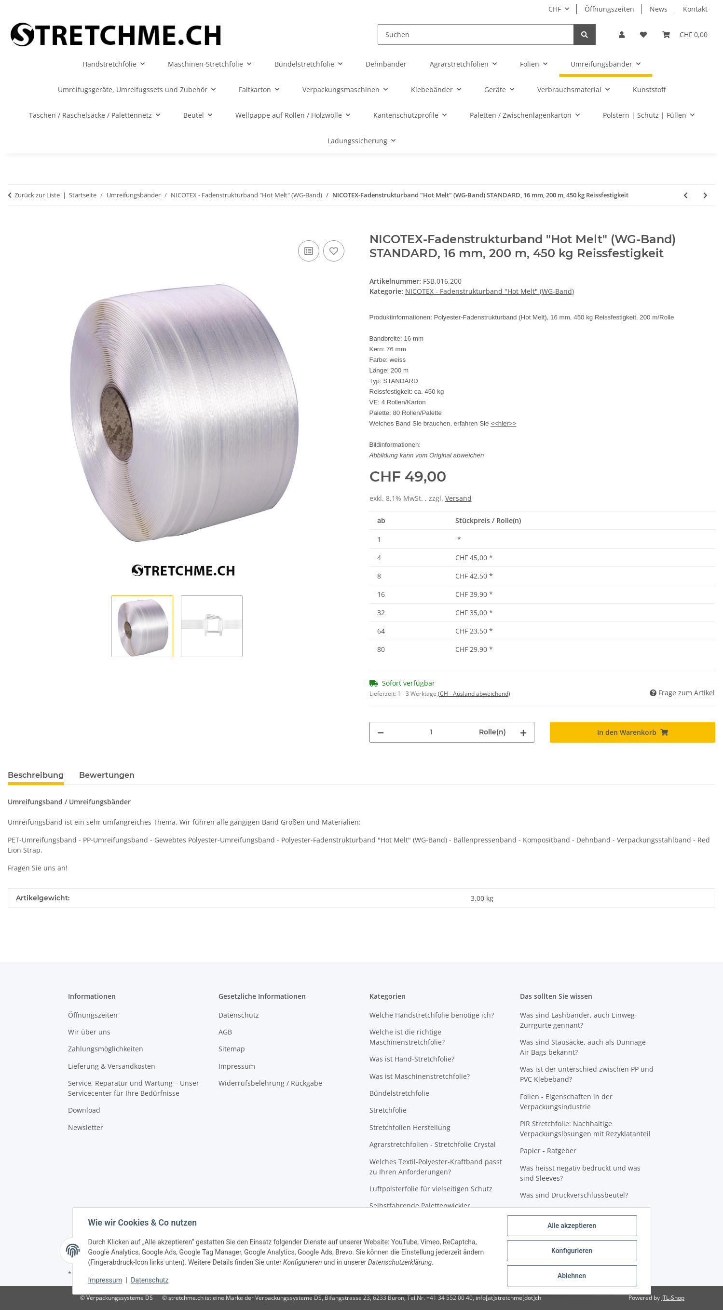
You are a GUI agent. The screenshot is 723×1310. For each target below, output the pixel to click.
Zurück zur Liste (37, 195)
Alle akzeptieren (571, 1225)
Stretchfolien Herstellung (409, 1127)
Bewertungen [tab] (107, 775)
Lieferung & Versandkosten (111, 1066)
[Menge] (432, 732)
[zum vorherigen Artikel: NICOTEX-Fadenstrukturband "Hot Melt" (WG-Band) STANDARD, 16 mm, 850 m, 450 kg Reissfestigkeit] (686, 195)
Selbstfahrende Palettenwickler (419, 1205)
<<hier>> (503, 423)
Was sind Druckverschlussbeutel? (574, 1195)
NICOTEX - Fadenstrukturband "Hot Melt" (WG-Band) (489, 291)
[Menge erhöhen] (523, 732)
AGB (225, 1031)
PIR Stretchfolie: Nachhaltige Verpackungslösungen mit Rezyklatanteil (585, 1128)
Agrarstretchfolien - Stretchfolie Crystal (432, 1144)
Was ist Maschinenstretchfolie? (419, 1076)
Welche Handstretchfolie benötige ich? (431, 1015)
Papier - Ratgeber (548, 1150)
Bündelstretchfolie (399, 1093)
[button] (621, 34)
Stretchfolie (388, 1110)
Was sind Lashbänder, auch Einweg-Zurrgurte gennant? (578, 1020)
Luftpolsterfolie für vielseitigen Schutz (430, 1188)
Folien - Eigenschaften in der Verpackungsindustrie (566, 1101)
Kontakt (695, 9)
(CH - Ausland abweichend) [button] (474, 693)
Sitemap (231, 1048)
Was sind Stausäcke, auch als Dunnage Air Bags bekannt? (583, 1047)
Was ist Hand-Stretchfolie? (411, 1058)
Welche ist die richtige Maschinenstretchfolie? (407, 1037)
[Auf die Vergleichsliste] (308, 251)
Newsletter (85, 1127)
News (659, 9)
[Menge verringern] (380, 732)
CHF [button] (554, 9)
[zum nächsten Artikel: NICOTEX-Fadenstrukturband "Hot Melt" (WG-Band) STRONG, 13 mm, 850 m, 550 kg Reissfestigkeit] (705, 195)
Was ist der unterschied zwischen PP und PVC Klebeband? (587, 1074)
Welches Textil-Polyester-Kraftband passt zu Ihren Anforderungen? (435, 1166)
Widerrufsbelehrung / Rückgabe (270, 1083)
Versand (458, 498)
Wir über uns (89, 1031)
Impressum (105, 1280)
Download (84, 1110)
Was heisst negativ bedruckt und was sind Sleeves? (580, 1173)
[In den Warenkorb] (15, 227)
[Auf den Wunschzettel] (333, 251)
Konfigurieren (571, 1251)
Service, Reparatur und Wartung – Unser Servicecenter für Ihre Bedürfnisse (133, 1088)
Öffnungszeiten (609, 9)
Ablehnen (572, 1276)
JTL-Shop (672, 1298)
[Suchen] (476, 34)
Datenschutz (149, 1280)
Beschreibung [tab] (36, 775)
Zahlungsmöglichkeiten (105, 1048)
